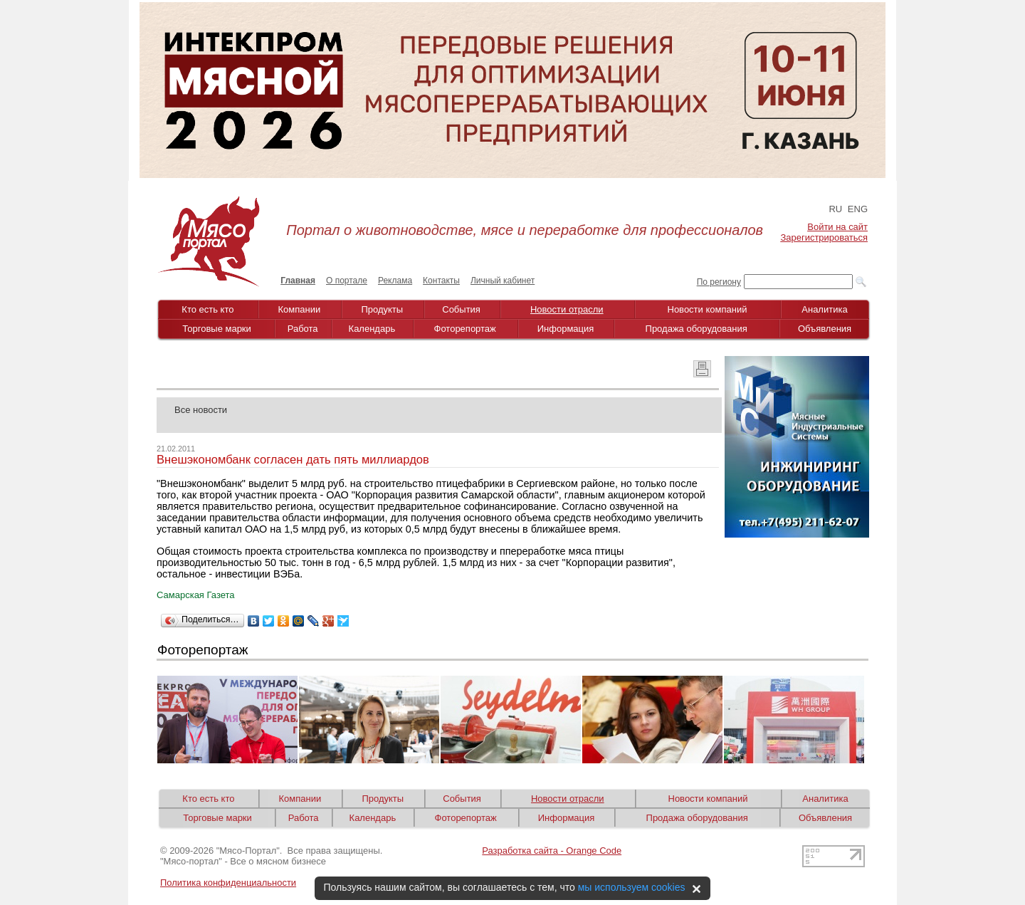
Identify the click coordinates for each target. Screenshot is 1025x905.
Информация (565, 328)
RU (835, 209)
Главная (297, 281)
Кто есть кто (207, 309)
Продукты (382, 309)
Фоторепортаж (465, 328)
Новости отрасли (567, 309)
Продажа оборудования (696, 328)
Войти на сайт (837, 226)
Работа (303, 328)
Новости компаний (707, 309)
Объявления (824, 328)
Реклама (395, 281)
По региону (719, 282)
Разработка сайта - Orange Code (551, 850)
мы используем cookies (631, 887)
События (461, 309)
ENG (858, 209)
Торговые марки (216, 328)
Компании (299, 309)
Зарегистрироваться (824, 237)
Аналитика (824, 309)
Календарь (372, 328)
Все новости (200, 409)
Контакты (441, 281)
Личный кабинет (503, 281)
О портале (346, 281)
